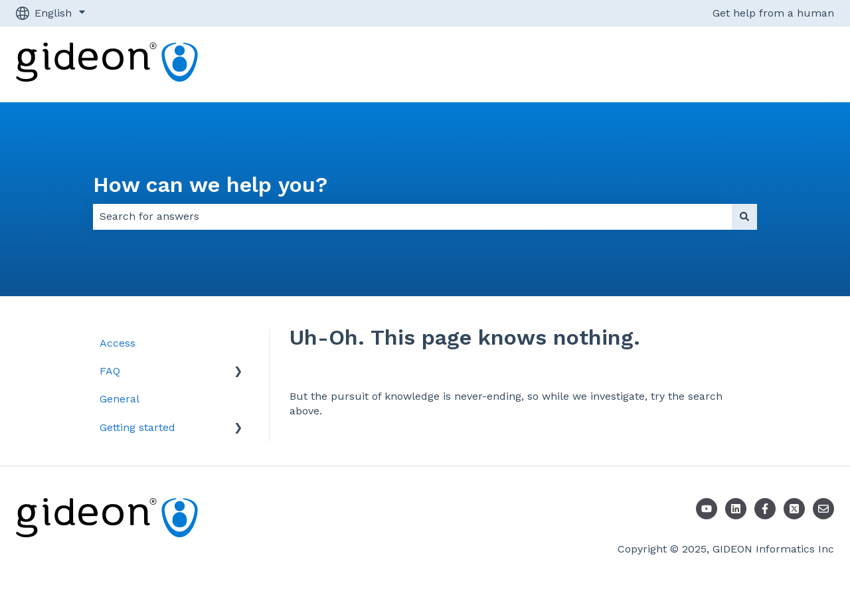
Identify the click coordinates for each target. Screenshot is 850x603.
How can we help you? (210, 184)
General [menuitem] (119, 398)
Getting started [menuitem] (137, 427)
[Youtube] (706, 508)
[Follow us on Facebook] (765, 508)
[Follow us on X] (794, 508)
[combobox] (412, 216)
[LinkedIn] (735, 508)
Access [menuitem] (117, 343)
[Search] (744, 216)
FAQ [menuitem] (110, 371)
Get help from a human (773, 13)
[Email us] (823, 508)
